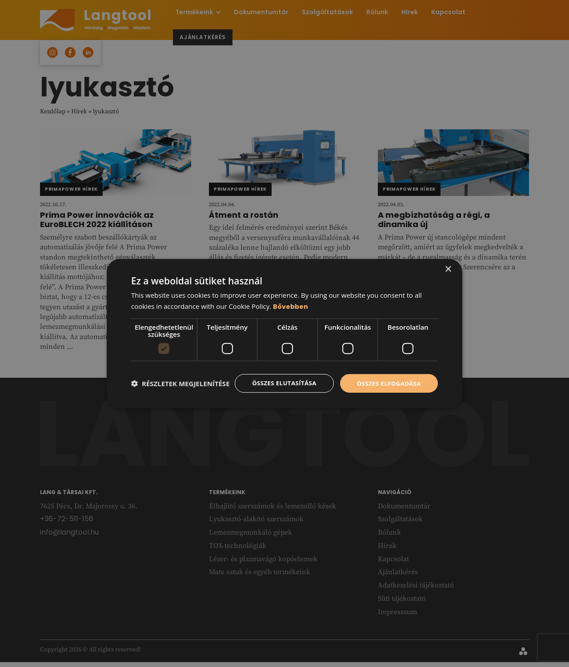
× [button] (448, 261)
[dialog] (284, 333)
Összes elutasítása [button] (279, 375)
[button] (180, 399)
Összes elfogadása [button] (387, 375)
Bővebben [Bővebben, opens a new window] (291, 298)
